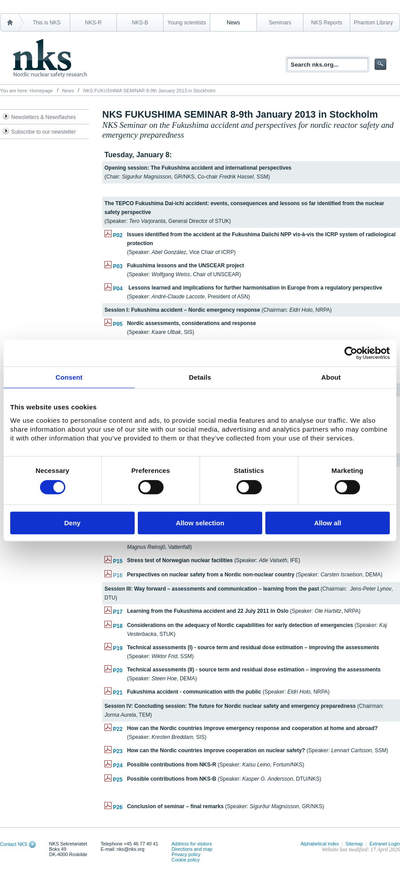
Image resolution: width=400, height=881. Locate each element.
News (233, 23)
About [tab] (331, 377)
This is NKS (47, 23)
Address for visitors (192, 843)
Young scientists (187, 23)
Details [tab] (200, 377)
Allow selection (200, 523)
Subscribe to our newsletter (43, 132)
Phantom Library (373, 23)
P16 (117, 575)
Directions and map (192, 849)
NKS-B (140, 23)
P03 (117, 266)
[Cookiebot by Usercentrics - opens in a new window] (351, 353)
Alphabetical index (319, 843)
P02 (117, 235)
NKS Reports (326, 23)
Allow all (327, 523)
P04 (117, 289)
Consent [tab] (69, 377)
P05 (117, 324)
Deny (72, 523)
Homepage (41, 90)
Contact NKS (14, 844)
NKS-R (93, 23)
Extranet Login (384, 843)
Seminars (280, 23)
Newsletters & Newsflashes (43, 117)
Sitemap (354, 843)
